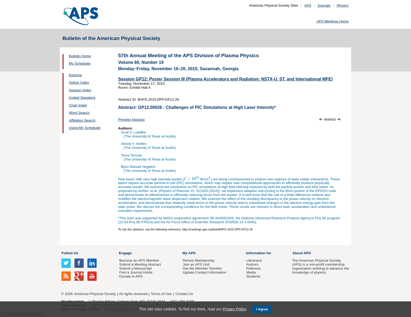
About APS (301, 253)
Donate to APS (130, 276)
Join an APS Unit (196, 264)
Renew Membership (199, 260)
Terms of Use (161, 294)
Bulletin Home (80, 56)
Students (253, 276)
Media (251, 272)
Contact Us (184, 294)
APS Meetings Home (332, 21)
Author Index (79, 82)
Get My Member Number (202, 268)
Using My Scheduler (85, 128)
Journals (324, 5)
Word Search (79, 113)
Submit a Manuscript (135, 268)
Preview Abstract (131, 120)
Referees (253, 268)
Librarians (254, 260)
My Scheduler (80, 63)
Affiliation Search (82, 120)
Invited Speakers (82, 98)
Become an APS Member (139, 260)
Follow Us (69, 253)
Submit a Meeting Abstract (140, 264)
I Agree (262, 309)
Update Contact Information (204, 272)
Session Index (80, 90)
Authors (252, 264)
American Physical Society (95, 294)
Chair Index (78, 105)
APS (307, 5)
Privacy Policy (234, 309)
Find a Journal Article (135, 272)
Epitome (75, 75)
